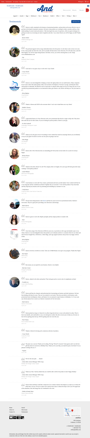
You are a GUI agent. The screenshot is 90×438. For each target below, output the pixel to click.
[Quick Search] (66, 10)
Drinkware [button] (33, 16)
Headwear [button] (45, 16)
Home (2, 1)
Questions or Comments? (15, 415)
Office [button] (57, 16)
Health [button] (52, 16)
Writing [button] (68, 16)
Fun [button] (39, 16)
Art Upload (15, 1)
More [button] (74, 16)
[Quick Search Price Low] (75, 10)
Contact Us (12, 412)
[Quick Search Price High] (82, 10)
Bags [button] (27, 16)
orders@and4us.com (15, 7)
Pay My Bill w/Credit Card (26, 1)
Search (23, 407)
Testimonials (8, 1)
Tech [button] (63, 16)
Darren (44, 200)
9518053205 (10, 6)
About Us (11, 409)
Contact (35, 1)
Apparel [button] (15, 16)
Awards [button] (21, 16)
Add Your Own (76, 21)
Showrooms (24, 409)
